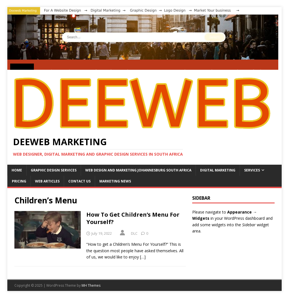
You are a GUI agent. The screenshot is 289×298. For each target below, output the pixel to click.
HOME (17, 170)
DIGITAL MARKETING (217, 170)
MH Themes (91, 285)
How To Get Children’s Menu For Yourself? (132, 218)
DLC (134, 233)
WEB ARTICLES (47, 181)
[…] (143, 257)
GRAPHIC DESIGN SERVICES (53, 170)
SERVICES (252, 170)
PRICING (19, 181)
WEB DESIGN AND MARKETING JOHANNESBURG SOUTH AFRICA (138, 170)
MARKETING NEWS (115, 181)
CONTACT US (79, 181)
